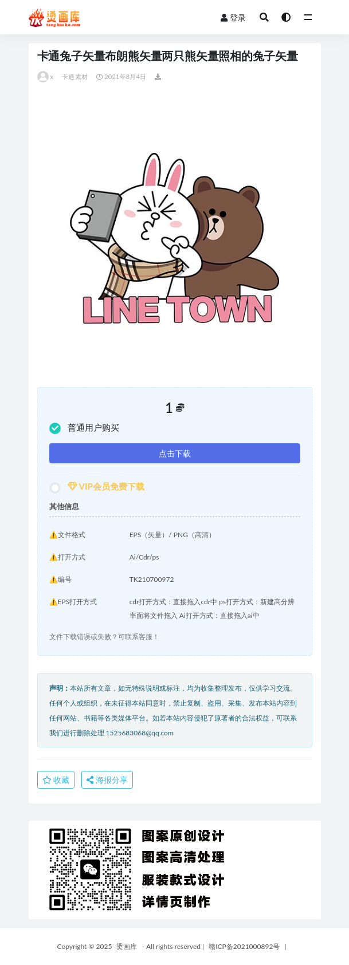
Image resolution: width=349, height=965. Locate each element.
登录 (233, 17)
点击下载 (175, 453)
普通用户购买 (84, 428)
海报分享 (107, 780)
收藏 (56, 780)
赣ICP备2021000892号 (244, 946)
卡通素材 (75, 76)
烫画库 (126, 946)
